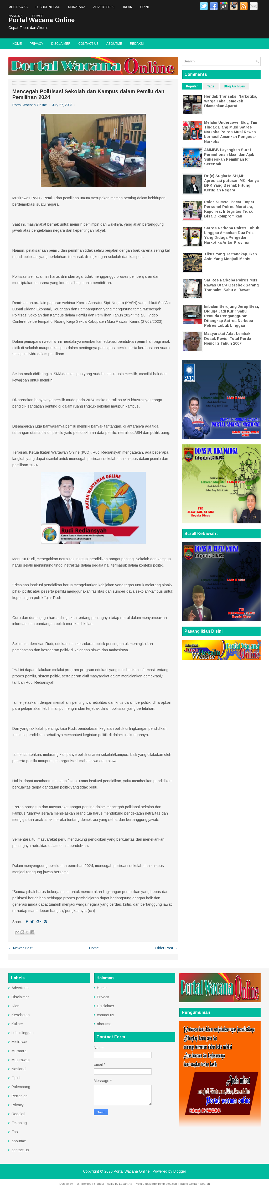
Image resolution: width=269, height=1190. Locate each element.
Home (17, 44)
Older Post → (166, 948)
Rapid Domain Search (195, 1183)
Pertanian (20, 1096)
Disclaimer (60, 44)
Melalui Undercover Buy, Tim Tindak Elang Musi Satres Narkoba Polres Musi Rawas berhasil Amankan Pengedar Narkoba (230, 132)
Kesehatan (21, 1015)
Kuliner (17, 1024)
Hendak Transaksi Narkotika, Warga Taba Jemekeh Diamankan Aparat (230, 101)
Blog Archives (234, 86)
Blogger (179, 1171)
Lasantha (125, 1183)
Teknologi (20, 1123)
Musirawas (18, 7)
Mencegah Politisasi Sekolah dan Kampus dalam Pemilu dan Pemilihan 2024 (88, 94)
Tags (210, 86)
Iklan (127, 7)
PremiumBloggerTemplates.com (156, 1183)
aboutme (114, 44)
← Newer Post (20, 948)
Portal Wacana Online (132, 1171)
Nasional (16, 16)
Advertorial (104, 7)
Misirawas (20, 1042)
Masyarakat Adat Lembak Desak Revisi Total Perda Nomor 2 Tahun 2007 (227, 338)
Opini (144, 7)
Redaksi (137, 44)
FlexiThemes (82, 1183)
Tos (15, 1132)
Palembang (21, 1087)
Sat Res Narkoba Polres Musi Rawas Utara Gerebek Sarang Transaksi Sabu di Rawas (231, 285)
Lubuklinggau (47, 7)
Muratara (76, 7)
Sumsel (38, 16)
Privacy (36, 44)
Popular (192, 86)
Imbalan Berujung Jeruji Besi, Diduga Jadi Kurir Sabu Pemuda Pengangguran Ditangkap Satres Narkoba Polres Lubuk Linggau (231, 316)
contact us (88, 44)
